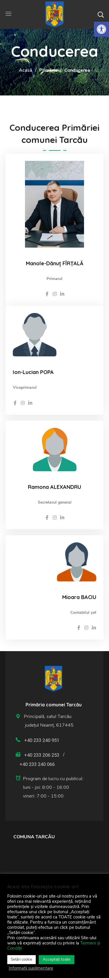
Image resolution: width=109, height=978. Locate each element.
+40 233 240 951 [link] (41, 740)
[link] (101, 29)
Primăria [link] (48, 70)
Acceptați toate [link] (56, 959)
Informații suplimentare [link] (31, 968)
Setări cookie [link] (21, 959)
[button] (100, 14)
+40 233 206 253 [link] (41, 755)
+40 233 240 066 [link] (37, 764)
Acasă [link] (25, 70)
